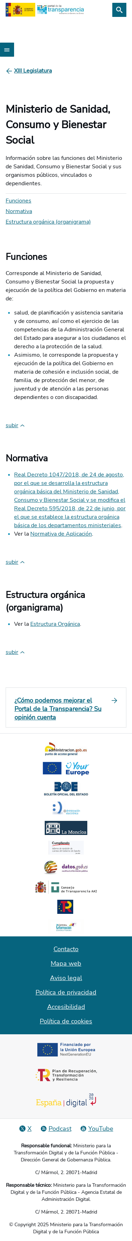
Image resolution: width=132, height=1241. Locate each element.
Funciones (18, 201)
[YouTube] (96, 1128)
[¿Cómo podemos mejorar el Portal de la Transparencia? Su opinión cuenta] (66, 709)
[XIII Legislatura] (33, 71)
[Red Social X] (25, 1128)
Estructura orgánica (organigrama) (48, 222)
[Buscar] (119, 10)
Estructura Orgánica (55, 624)
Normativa (19, 211)
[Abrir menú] (7, 50)
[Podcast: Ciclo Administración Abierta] (55, 1128)
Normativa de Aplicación (61, 534)
